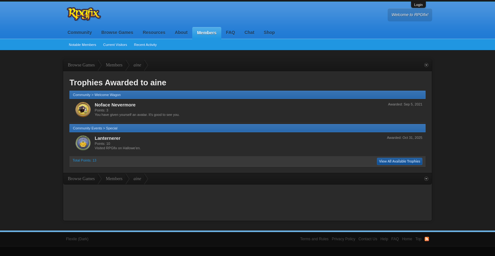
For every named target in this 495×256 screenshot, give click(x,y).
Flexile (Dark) (77, 239)
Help (384, 239)
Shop (269, 32)
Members (206, 32)
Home (407, 239)
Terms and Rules (314, 239)
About (181, 32)
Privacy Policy (343, 239)
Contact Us (368, 239)
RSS (427, 239)
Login (418, 5)
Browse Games (117, 32)
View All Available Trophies (399, 161)
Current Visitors (115, 45)
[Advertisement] (247, 202)
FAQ (230, 32)
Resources (154, 32)
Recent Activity (145, 45)
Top (418, 239)
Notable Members (82, 45)
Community (80, 32)
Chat (249, 32)
